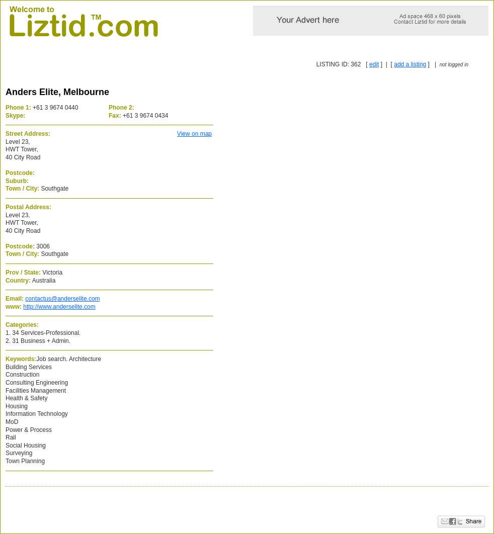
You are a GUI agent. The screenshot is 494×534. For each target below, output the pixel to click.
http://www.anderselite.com (59, 306)
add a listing (410, 64)
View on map (194, 133)
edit (374, 64)
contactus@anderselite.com (62, 298)
